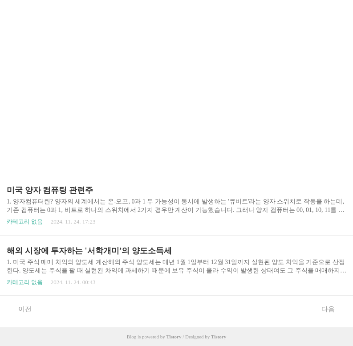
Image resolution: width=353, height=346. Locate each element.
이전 (20, 309)
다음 (332, 309)
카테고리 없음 (25, 221)
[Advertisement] (176, 84)
